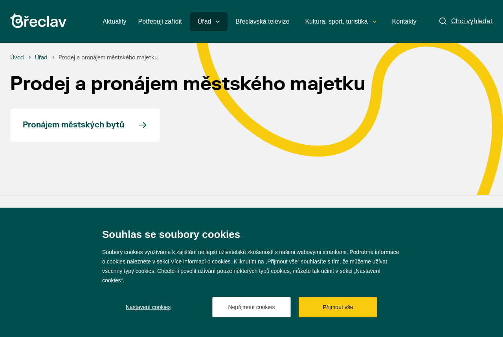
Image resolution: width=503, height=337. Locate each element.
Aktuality (114, 21)
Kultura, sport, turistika (340, 21)
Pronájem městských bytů (73, 125)
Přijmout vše (338, 307)
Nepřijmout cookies (251, 307)
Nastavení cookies (148, 307)
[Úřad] (41, 57)
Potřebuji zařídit (160, 21)
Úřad (209, 21)
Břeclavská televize (262, 21)
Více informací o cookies (201, 261)
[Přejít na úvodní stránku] (38, 20)
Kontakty (404, 21)
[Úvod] (17, 57)
